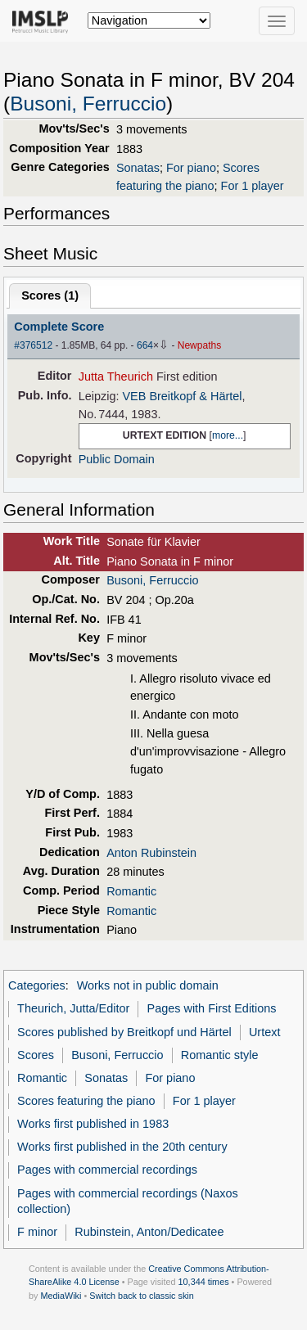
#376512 (33, 345)
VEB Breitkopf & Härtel (182, 396)
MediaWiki (60, 1296)
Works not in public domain (148, 985)
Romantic (131, 891)
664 (145, 345)
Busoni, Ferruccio (88, 103)
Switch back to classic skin (141, 1296)
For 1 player (252, 185)
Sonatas (138, 167)
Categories (36, 985)
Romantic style (220, 1055)
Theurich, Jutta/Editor (73, 1008)
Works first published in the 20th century (122, 1146)
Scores (35, 1055)
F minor (37, 1231)
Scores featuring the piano (86, 1100)
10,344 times (203, 1282)
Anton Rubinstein (151, 852)
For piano (191, 167)
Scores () (50, 295)
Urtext (265, 1032)
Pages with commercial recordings (107, 1169)
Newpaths (199, 345)
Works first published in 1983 (93, 1123)
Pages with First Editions (212, 1008)
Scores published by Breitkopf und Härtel (124, 1032)
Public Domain (117, 459)
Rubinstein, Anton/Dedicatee (148, 1231)
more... (227, 435)
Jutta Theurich (116, 376)
